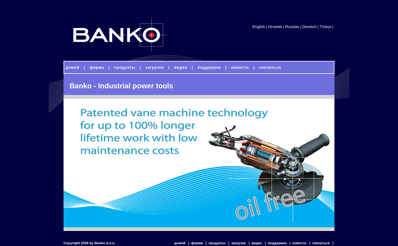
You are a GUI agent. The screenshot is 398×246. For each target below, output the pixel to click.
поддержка (278, 243)
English (259, 26)
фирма (197, 243)
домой (180, 243)
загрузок (239, 243)
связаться (321, 243)
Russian (292, 26)
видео (257, 243)
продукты (217, 243)
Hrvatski (275, 26)
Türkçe (325, 26)
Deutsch (309, 26)
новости (299, 243)
